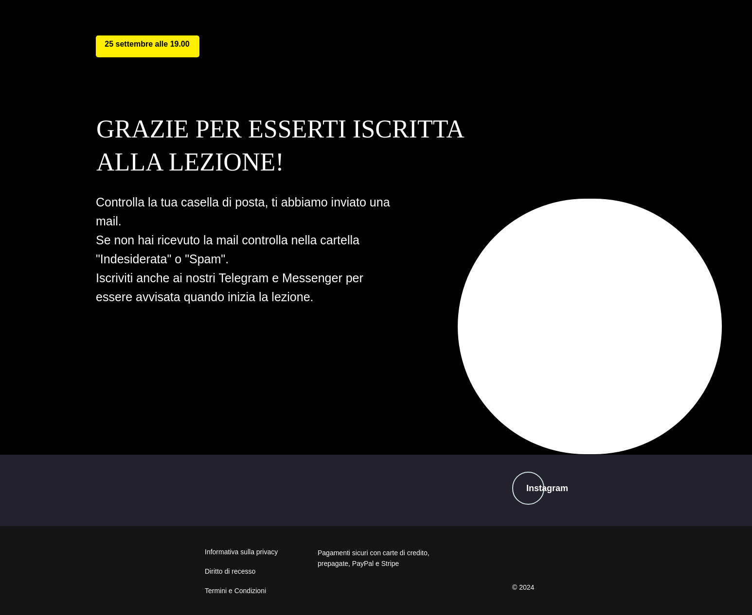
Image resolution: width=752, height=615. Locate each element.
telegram (173, 395)
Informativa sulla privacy (241, 552)
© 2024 (523, 587)
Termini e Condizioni (235, 591)
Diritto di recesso (230, 571)
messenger (342, 393)
